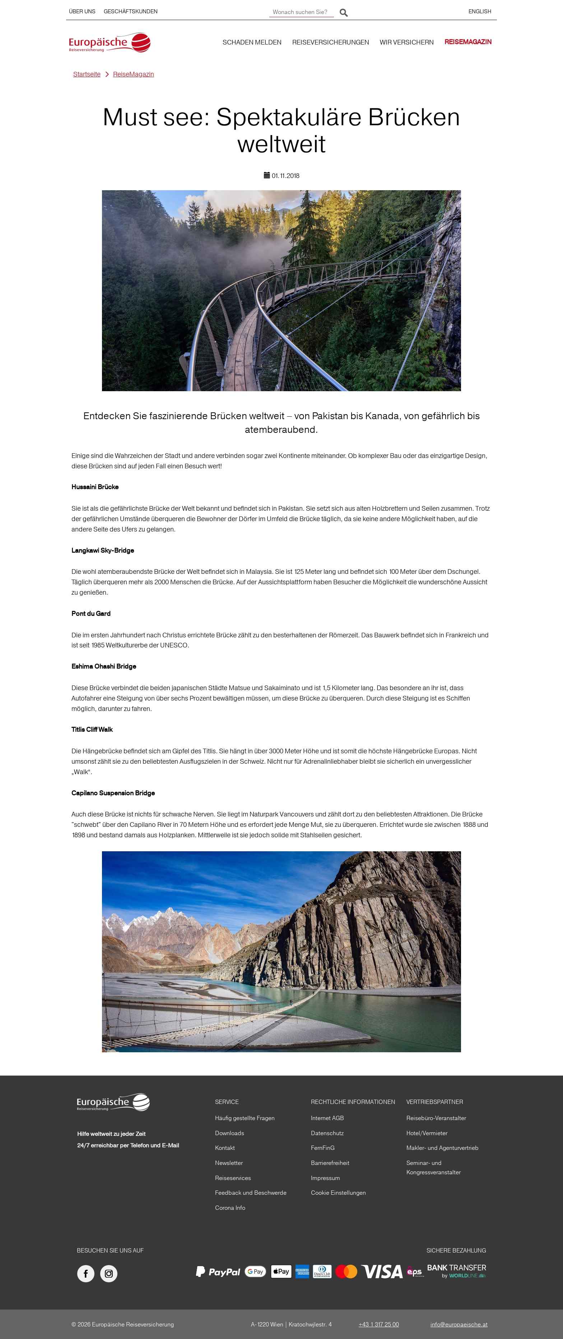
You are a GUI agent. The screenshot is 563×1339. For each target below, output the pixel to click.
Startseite (87, 74)
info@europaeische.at (459, 1324)
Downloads (229, 1133)
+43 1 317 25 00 (379, 1324)
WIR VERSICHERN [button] (407, 42)
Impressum (325, 1177)
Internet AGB (327, 1118)
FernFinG (323, 1147)
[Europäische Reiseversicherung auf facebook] (87, 1274)
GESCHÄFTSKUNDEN (131, 11)
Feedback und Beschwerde (251, 1192)
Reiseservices (233, 1177)
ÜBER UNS (82, 11)
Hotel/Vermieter (426, 1133)
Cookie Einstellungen (338, 1192)
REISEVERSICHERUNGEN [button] (330, 42)
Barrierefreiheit (330, 1162)
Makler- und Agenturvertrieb (442, 1147)
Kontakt (225, 1147)
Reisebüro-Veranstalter (436, 1118)
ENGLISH (480, 11)
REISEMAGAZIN (468, 42)
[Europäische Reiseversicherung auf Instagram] (110, 1274)
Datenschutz (327, 1133)
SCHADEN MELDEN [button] (252, 42)
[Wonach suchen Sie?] (301, 12)
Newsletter (229, 1162)
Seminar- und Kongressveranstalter (433, 1167)
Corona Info (230, 1207)
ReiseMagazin (133, 74)
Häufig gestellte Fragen (245, 1118)
